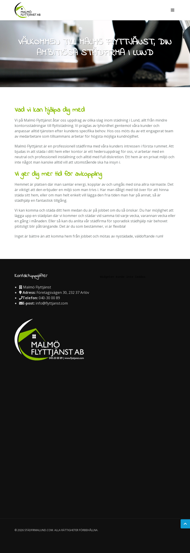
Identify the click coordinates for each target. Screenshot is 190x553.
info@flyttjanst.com (52, 303)
